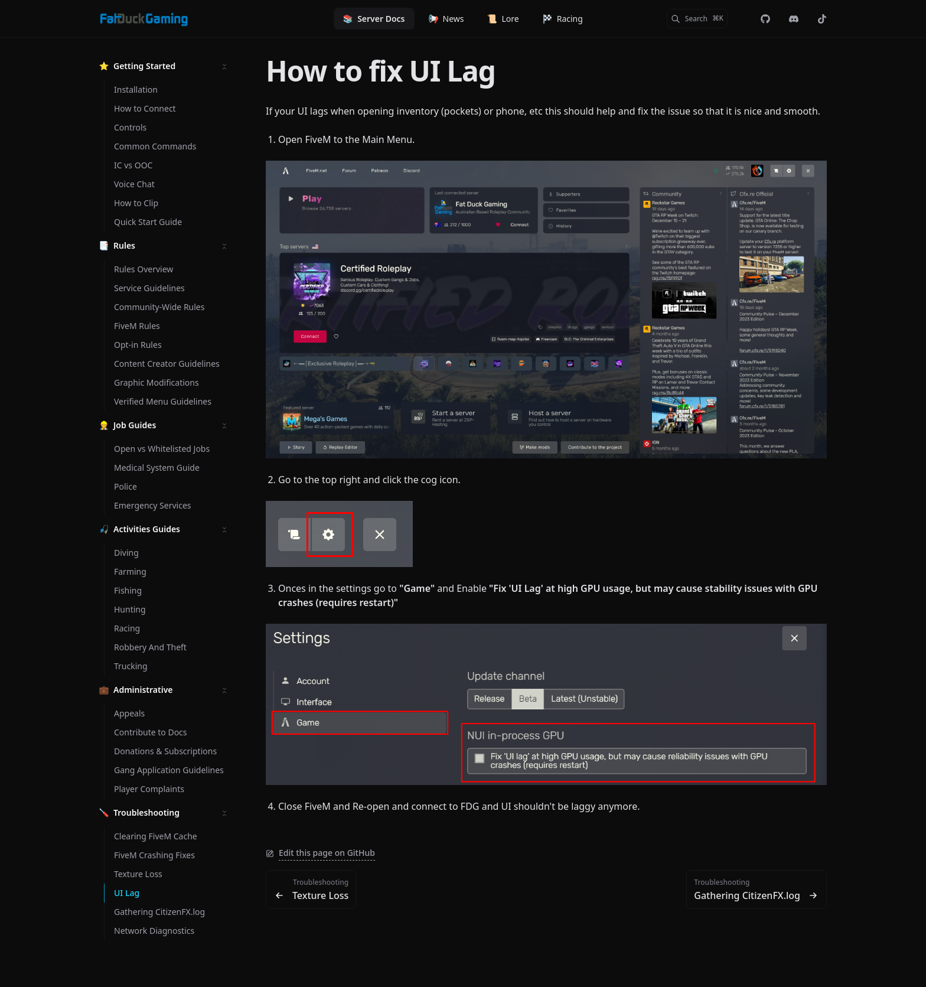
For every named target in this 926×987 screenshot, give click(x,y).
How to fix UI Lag (380, 70)
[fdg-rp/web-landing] (765, 19)
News (446, 18)
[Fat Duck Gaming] (143, 19)
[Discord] (794, 19)
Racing (563, 18)
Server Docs (374, 18)
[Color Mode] (741, 18)
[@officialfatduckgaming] (822, 19)
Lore (503, 18)
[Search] (697, 18)
